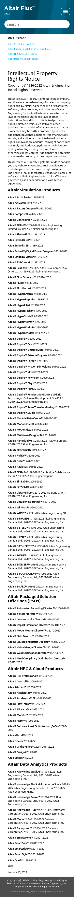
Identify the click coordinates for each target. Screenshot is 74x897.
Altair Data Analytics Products (23, 58)
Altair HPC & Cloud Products (22, 53)
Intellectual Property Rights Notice (26, 891)
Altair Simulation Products (21, 43)
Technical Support (56, 891)
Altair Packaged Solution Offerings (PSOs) (29, 48)
